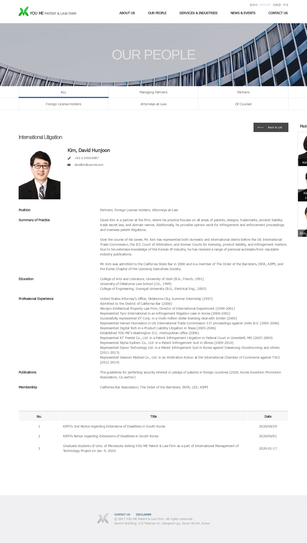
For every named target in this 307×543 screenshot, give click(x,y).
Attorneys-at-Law (153, 104)
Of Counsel (243, 104)
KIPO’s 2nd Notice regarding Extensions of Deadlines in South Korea (114, 426)
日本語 (277, 5)
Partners (243, 92)
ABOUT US (127, 13)
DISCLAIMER (143, 514)
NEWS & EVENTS (242, 13)
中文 (285, 5)
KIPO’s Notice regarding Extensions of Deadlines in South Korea (110, 436)
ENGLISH (265, 5)
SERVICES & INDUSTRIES (198, 13)
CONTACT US (278, 13)
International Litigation (40, 137)
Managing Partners (153, 92)
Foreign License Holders (63, 104)
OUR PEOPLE (157, 13)
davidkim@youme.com (88, 164)
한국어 (253, 5)
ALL (63, 92)
